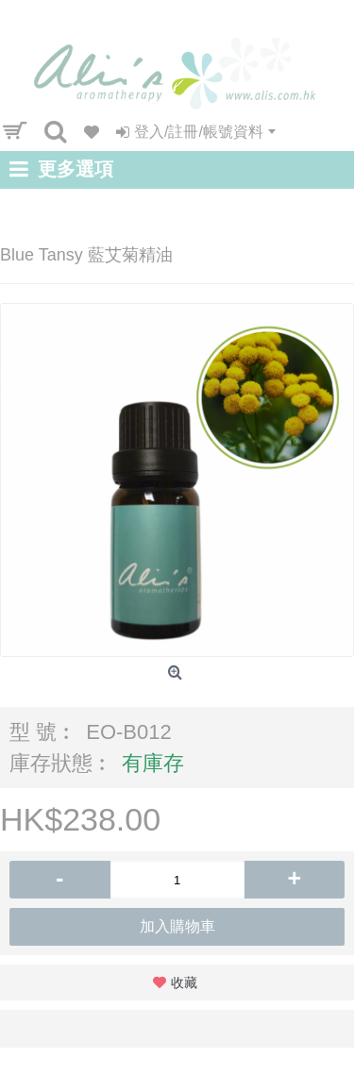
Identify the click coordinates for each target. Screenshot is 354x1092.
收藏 (184, 982)
